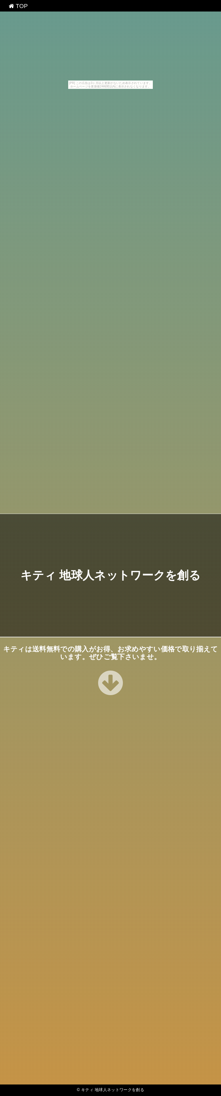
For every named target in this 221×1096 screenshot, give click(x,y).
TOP (18, 6)
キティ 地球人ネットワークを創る (110, 575)
